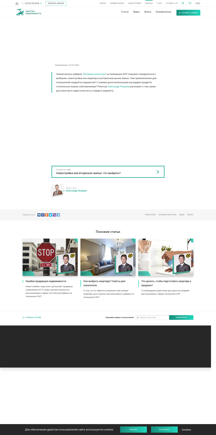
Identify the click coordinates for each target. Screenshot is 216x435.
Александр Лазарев (118, 86)
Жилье (140, 12)
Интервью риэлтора (94, 74)
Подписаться (181, 317)
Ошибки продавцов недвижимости (46, 281)
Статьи (117, 12)
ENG (198, 3)
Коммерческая (156, 12)
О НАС (159, 3)
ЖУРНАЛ (149, 3)
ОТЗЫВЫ (172, 3)
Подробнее (186, 429)
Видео (129, 12)
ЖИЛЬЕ (103, 3)
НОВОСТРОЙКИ (134, 3)
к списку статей (33, 317)
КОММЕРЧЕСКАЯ (117, 3)
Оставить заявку (185, 12)
